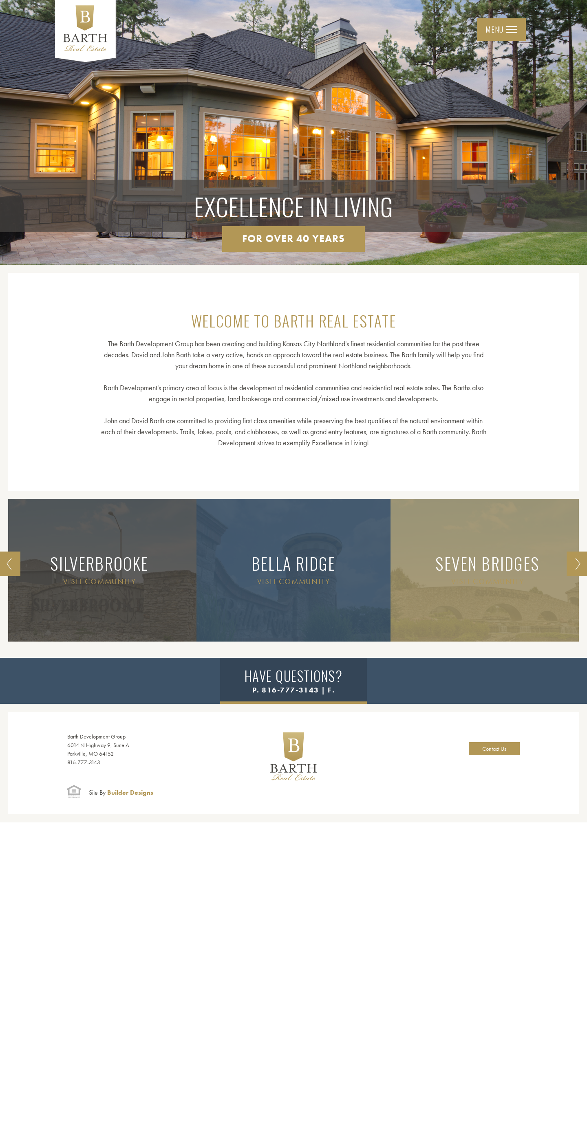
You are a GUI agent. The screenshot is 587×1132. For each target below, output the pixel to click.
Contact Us (494, 748)
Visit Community (99, 581)
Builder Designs (121, 792)
